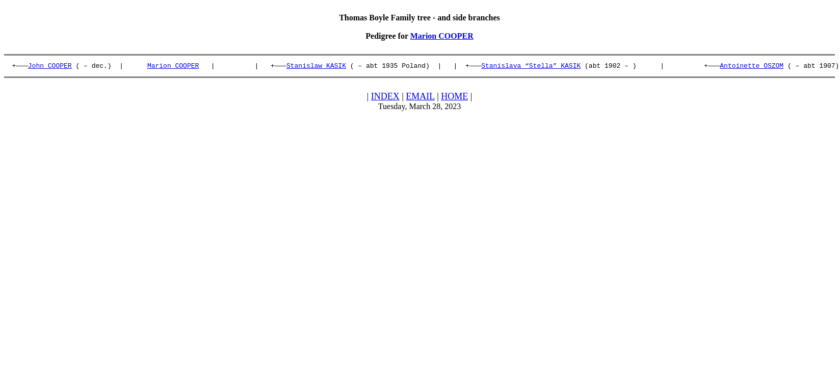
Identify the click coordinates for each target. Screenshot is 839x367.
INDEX (385, 98)
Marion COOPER (442, 36)
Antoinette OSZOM (751, 66)
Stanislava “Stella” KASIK (531, 66)
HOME (454, 98)
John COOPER (50, 66)
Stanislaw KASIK (316, 66)
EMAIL (420, 98)
